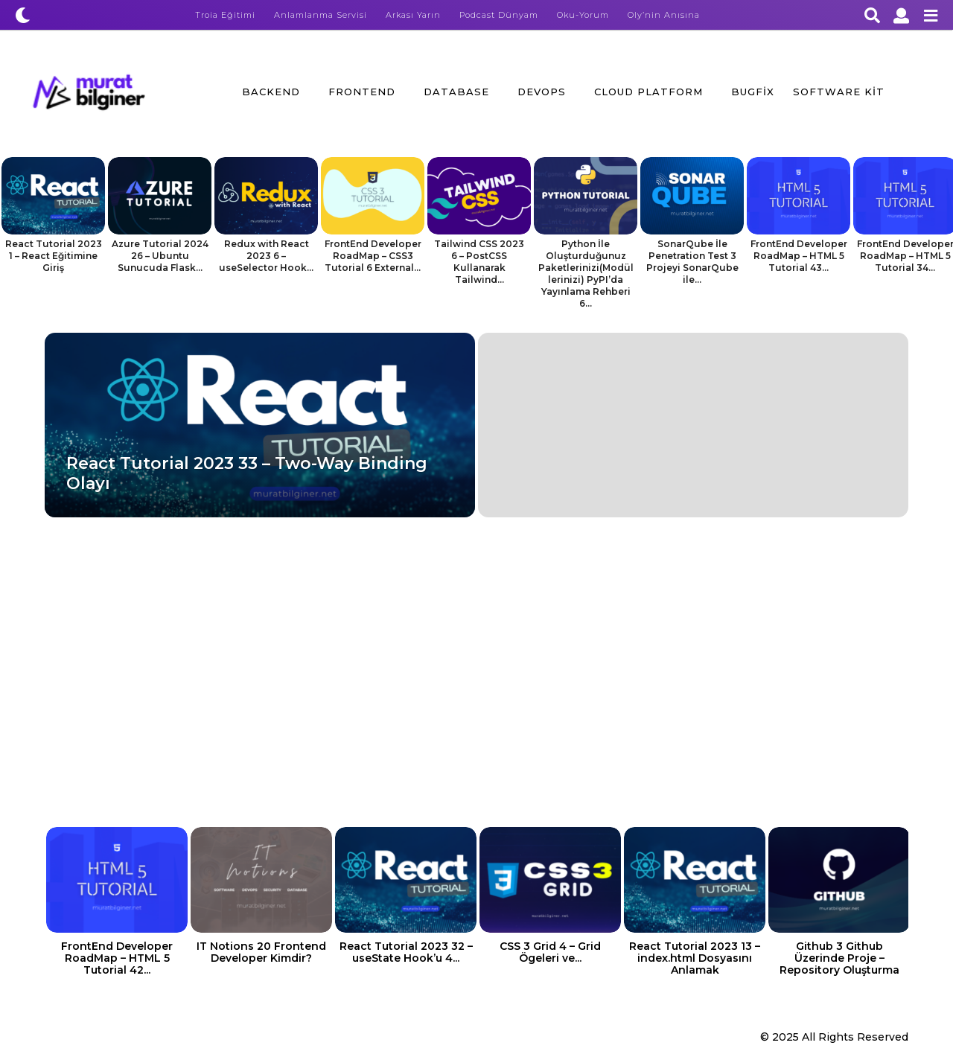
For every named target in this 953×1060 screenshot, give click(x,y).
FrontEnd (361, 92)
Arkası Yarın (413, 15)
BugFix (752, 92)
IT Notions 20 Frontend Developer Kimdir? (261, 952)
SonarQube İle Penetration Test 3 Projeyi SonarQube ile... (692, 261)
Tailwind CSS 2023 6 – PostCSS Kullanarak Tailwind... (479, 261)
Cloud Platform (648, 92)
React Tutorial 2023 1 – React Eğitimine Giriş (53, 255)
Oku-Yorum (583, 15)
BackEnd (271, 92)
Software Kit (839, 92)
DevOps (541, 92)
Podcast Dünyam (498, 15)
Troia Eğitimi (225, 15)
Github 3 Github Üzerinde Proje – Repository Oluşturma (839, 958)
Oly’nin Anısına (664, 15)
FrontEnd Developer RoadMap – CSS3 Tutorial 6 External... (373, 255)
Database (456, 92)
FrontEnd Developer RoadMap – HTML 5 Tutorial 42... (117, 958)
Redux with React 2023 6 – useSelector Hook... (266, 255)
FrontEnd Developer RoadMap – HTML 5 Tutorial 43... (798, 255)
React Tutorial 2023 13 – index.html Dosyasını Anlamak (694, 958)
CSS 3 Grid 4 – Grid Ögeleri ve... (550, 952)
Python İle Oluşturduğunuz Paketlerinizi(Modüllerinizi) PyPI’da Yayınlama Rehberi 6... (586, 273)
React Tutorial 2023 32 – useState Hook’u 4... (406, 952)
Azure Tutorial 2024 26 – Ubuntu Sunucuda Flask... (160, 255)
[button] (23, 15)
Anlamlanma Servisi (320, 15)
